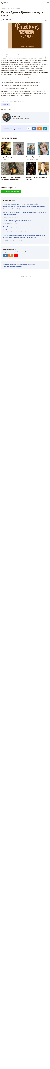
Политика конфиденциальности (12, 266)
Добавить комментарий (11, 191)
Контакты (13, 264)
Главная (3, 8)
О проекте (6, 264)
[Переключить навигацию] (47, 2)
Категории (11, 8)
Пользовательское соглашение (26, 264)
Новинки (18, 8)
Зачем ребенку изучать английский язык (17, 221)
